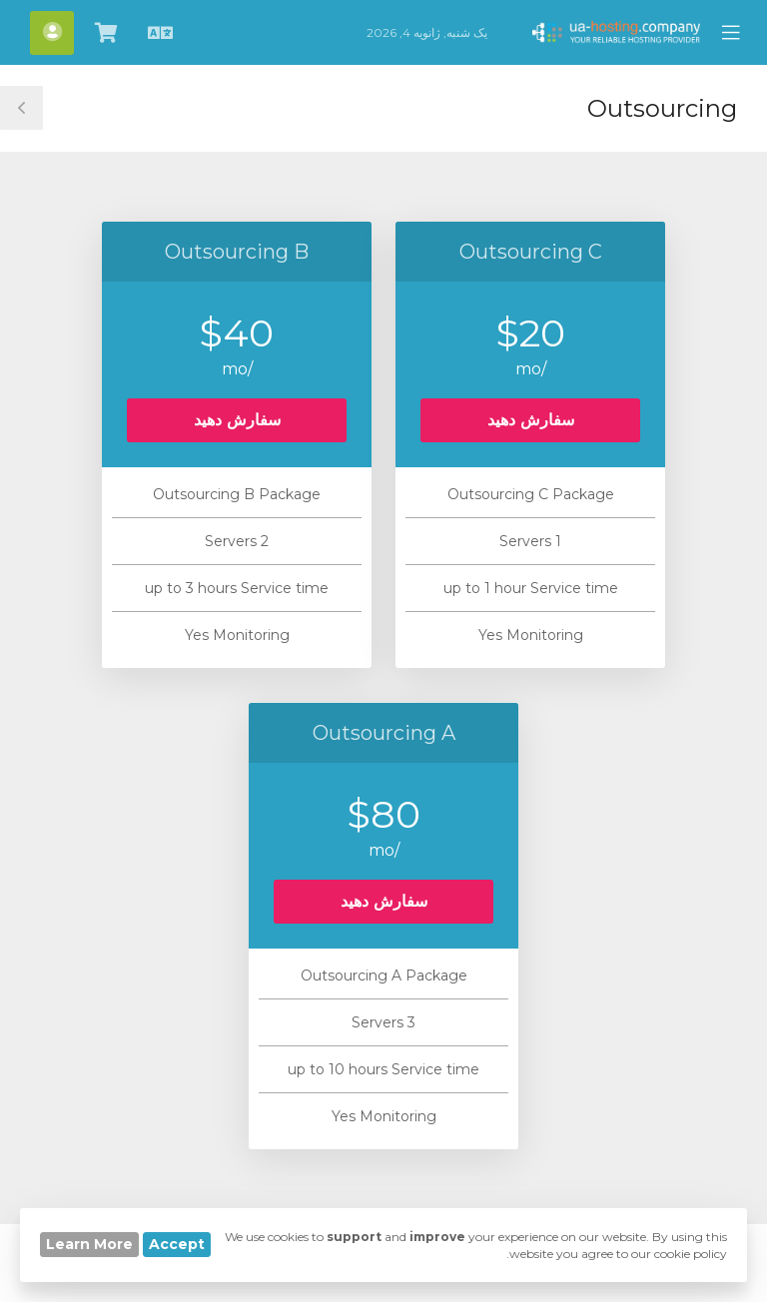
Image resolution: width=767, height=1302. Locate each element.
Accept (177, 1244)
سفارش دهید (530, 419)
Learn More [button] (89, 1244)
